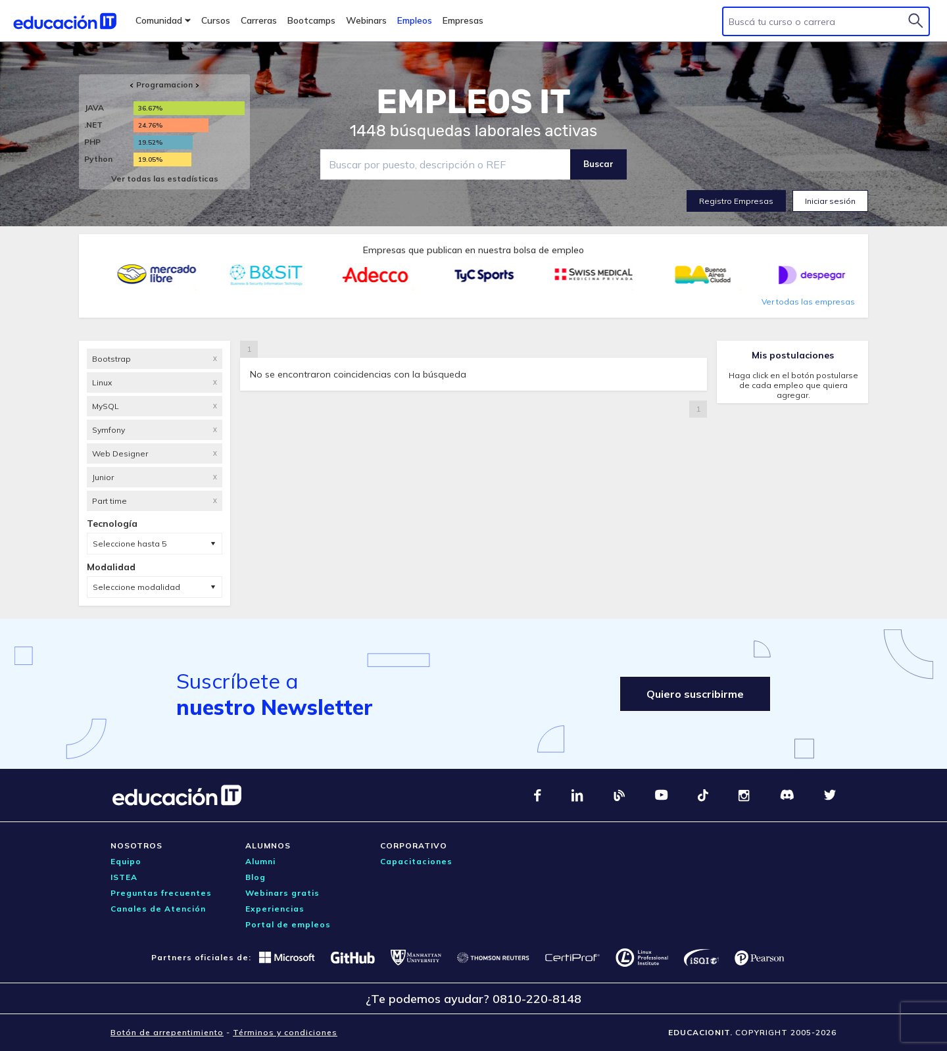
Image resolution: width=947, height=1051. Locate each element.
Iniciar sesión (830, 201)
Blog (255, 877)
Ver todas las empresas (808, 301)
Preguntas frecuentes (161, 893)
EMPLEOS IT (473, 102)
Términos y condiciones (285, 1032)
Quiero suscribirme (695, 693)
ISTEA (123, 877)
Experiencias (274, 909)
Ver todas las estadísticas (164, 178)
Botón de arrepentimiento (167, 1032)
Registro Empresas (736, 201)
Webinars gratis (282, 893)
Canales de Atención (158, 909)
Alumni (260, 861)
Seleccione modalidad (136, 587)
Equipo (125, 861)
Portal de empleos (288, 924)
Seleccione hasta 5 (129, 544)
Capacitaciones (416, 861)
